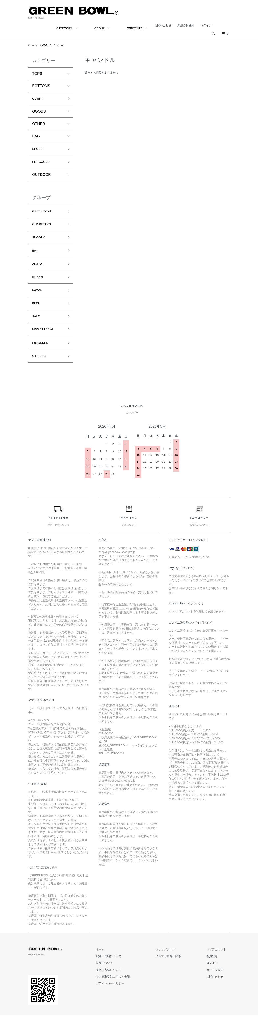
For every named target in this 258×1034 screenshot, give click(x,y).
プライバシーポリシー (128, 1002)
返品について (122, 982)
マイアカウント (220, 968)
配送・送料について (127, 975)
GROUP (99, 28)
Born (36, 259)
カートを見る (218, 988)
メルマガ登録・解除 (179, 975)
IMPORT (39, 288)
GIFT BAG (40, 374)
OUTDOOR (41, 178)
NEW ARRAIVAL (45, 345)
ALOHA (38, 273)
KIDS (36, 317)
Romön (38, 302)
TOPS (37, 74)
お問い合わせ (162, 25)
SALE (37, 331)
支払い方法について (127, 988)
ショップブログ (176, 968)
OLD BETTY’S (44, 230)
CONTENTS (134, 28)
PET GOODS (43, 165)
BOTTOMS (41, 86)
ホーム (31, 44)
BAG (36, 137)
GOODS (45, 44)
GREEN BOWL (44, 216)
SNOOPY (40, 244)
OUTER (38, 99)
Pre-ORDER (42, 360)
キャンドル (62, 44)
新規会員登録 (185, 25)
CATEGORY (64, 28)
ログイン (206, 25)
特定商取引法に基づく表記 (131, 995)
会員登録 (215, 975)
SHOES (38, 151)
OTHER (38, 125)
